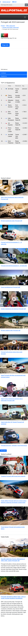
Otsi (26, 4)
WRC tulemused (10, 25)
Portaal (3, 25)
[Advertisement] (14, 58)
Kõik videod (3, 450)
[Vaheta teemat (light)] (5, 1)
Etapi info (5, 45)
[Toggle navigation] (25, 17)
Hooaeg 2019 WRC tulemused (10, 27)
